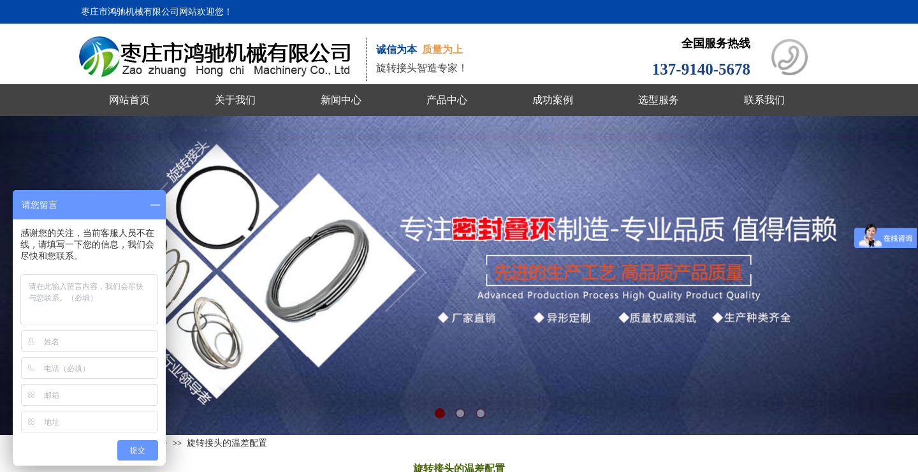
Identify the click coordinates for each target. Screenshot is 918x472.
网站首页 (129, 99)
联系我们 (764, 99)
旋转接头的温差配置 (227, 443)
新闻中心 (341, 99)
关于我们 (235, 99)
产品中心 (446, 99)
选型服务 (658, 99)
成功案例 (552, 99)
